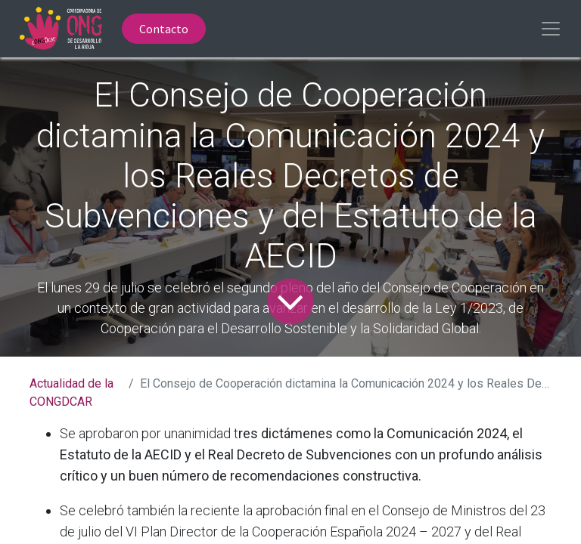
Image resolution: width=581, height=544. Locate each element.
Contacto (163, 28)
